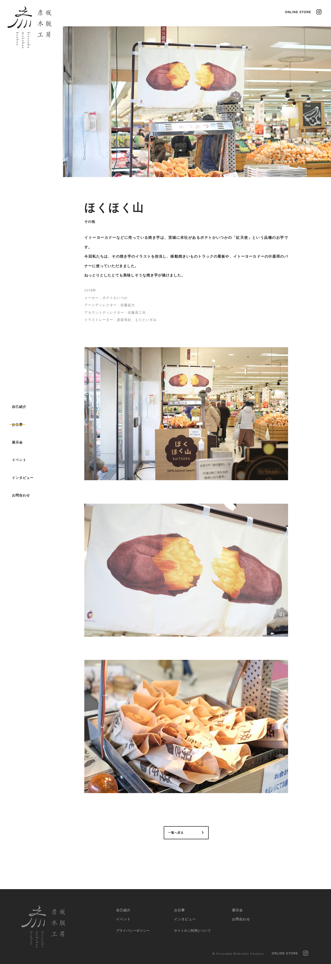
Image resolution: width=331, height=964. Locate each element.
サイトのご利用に (192, 931)
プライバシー (133, 931)
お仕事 (179, 910)
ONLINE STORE (298, 12)
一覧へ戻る (175, 833)
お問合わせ (241, 919)
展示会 (237, 910)
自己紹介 (123, 910)
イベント (123, 919)
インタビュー (185, 919)
